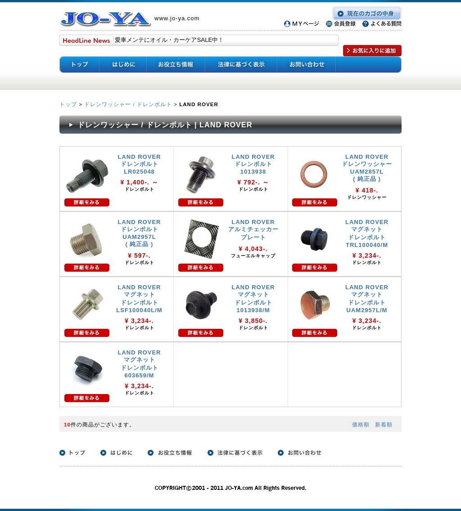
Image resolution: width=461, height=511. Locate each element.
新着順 (384, 424)
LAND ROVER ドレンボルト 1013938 (253, 164)
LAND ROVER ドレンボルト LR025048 (139, 164)
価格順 (361, 424)
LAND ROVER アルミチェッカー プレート (253, 230)
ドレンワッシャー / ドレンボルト (128, 104)
